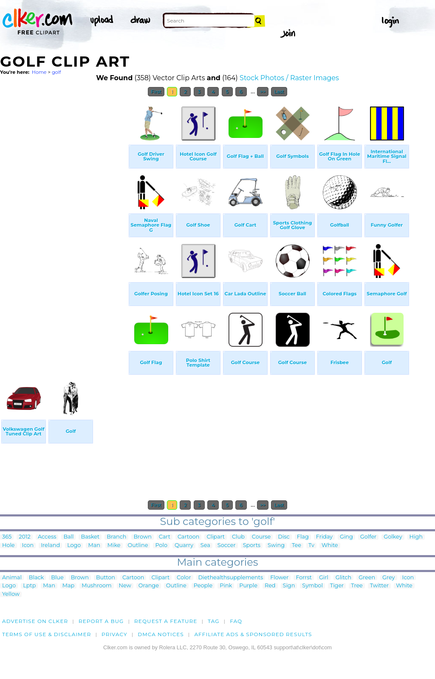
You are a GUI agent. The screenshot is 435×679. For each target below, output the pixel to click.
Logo (74, 545)
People (203, 586)
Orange (148, 586)
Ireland (50, 545)
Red (270, 586)
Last (279, 92)
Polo (161, 545)
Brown (142, 537)
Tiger (337, 586)
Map (68, 586)
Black (36, 578)
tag (213, 621)
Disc (283, 537)
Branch (116, 537)
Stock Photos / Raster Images (289, 78)
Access (47, 537)
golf (56, 72)
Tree (357, 586)
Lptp (29, 586)
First (156, 92)
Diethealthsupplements (230, 578)
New (125, 586)
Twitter (379, 586)
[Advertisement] (63, 228)
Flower (279, 578)
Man (94, 545)
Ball (68, 537)
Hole (8, 545)
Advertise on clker (35, 621)
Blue (57, 578)
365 (6, 537)
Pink (226, 586)
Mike (114, 545)
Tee (296, 545)
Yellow (11, 594)
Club (238, 537)
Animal (12, 578)
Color (184, 578)
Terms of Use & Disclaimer (46, 634)
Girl (323, 578)
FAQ (236, 621)
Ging (346, 537)
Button (105, 578)
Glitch (343, 578)
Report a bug (101, 621)
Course (261, 537)
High (416, 537)
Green (367, 578)
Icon (28, 545)
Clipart (215, 537)
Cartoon (189, 537)
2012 (25, 537)
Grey (388, 578)
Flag (303, 537)
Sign (289, 586)
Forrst (303, 578)
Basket (90, 537)
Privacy (114, 634)
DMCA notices (161, 634)
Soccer (227, 545)
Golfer (368, 537)
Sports (251, 545)
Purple (248, 586)
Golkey (393, 537)
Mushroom (96, 586)
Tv (311, 545)
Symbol (312, 586)
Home (39, 72)
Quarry (184, 545)
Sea (205, 545)
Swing (276, 545)
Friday (324, 537)
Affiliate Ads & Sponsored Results (253, 634)
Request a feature (165, 621)
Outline (138, 545)
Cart (164, 537)
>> (263, 92)
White (330, 545)
